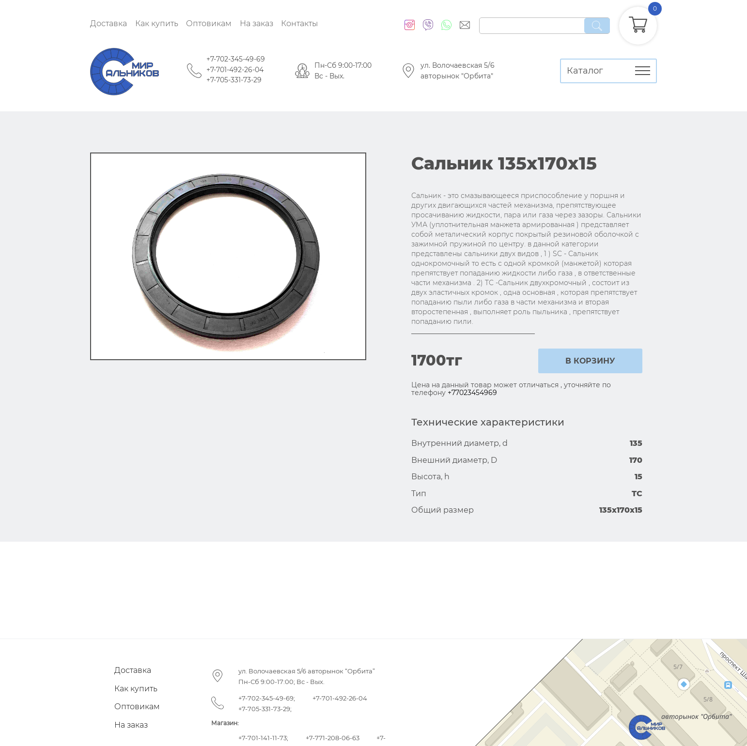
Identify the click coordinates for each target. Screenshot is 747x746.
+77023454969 (472, 392)
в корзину (590, 360)
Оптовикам (209, 23)
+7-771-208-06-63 (332, 738)
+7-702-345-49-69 (235, 59)
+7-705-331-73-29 (234, 80)
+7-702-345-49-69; (266, 698)
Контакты (299, 23)
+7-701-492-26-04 (235, 70)
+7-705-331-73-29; (265, 709)
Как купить (156, 23)
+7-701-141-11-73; (263, 738)
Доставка (108, 23)
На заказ (256, 23)
